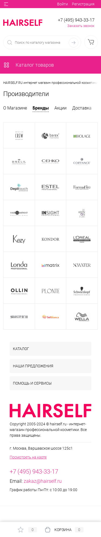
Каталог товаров (28, 65)
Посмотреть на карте (28, 457)
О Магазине (15, 108)
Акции (60, 108)
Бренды (41, 108)
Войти (62, 4)
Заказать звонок (81, 26)
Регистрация (83, 4)
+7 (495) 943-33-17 (76, 20)
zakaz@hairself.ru (43, 481)
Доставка (82, 108)
